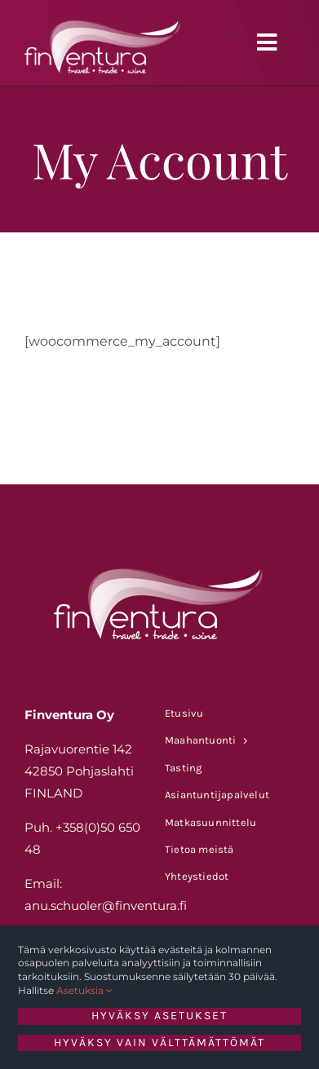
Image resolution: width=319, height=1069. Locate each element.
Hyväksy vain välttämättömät (159, 1042)
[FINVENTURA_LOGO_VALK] (103, 18)
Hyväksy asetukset (159, 1016)
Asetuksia (84, 990)
